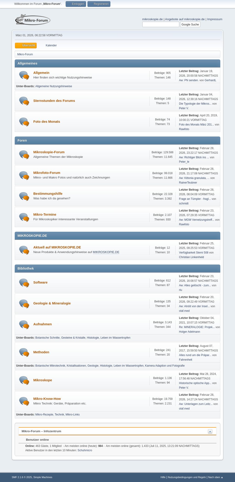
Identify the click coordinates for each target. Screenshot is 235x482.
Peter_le (184, 161)
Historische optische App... (195, 383)
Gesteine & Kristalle (73, 337)
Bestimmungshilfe (47, 193)
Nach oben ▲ (215, 477)
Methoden (41, 352)
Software (40, 282)
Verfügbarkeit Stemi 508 (194, 252)
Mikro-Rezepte (44, 414)
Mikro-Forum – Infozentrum (41, 431)
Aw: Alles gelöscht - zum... (195, 285)
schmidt (183, 203)
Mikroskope (42, 380)
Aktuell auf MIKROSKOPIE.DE (57, 247)
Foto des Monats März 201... (196, 124)
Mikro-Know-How (47, 399)
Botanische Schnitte (47, 337)
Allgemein (41, 73)
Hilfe (163, 477)
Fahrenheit (185, 359)
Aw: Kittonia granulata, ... (194, 178)
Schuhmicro (85, 450)
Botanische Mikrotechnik (50, 365)
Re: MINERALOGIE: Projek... (197, 327)
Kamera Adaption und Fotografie (165, 365)
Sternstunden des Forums (54, 101)
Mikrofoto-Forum (46, 173)
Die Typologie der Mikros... (195, 103)
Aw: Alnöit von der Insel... (194, 306)
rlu (180, 290)
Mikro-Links (73, 414)
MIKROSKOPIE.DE (106, 252)
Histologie (93, 337)
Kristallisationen (76, 365)
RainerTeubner (188, 182)
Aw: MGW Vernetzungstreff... (196, 219)
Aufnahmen (42, 324)
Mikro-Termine (44, 214)
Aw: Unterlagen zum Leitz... (196, 404)
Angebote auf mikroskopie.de (185, 19)
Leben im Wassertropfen (115, 337)
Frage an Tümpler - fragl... (195, 199)
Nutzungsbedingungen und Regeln (187, 477)
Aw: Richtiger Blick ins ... (194, 157)
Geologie (92, 365)
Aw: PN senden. (189, 80)
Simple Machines (43, 477)
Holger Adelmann (189, 331)
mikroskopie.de (152, 19)
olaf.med (184, 310)
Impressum (214, 19)
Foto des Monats (46, 121)
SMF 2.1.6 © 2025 (22, 477)
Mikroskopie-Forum (48, 152)
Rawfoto (184, 129)
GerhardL (210, 80)
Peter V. (184, 108)
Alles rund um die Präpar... (195, 355)
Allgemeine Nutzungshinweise (53, 86)
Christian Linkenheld (191, 257)
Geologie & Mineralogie (52, 303)
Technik (59, 414)
